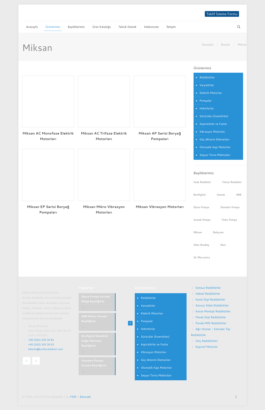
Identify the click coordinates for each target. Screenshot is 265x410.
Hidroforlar (207, 108)
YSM (73, 397)
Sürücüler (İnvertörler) (214, 116)
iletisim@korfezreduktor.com (45, 349)
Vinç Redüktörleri (207, 341)
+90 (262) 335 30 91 (41, 344)
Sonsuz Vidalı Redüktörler (212, 305)
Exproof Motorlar (207, 347)
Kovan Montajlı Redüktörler (213, 311)
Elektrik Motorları (211, 93)
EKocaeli (85, 397)
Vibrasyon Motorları (212, 132)
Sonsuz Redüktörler (208, 288)
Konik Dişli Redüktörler (210, 300)
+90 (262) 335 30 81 (41, 340)
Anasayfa (207, 44)
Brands (225, 44)
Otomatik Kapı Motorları (215, 147)
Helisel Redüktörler (208, 294)
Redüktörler (207, 77)
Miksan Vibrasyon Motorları (160, 206)
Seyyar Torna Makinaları (215, 155)
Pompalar (206, 101)
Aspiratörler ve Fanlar (213, 124)
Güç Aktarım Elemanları (214, 139)
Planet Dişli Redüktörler (211, 317)
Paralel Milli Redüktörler (211, 323)
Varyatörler (207, 85)
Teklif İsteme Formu (221, 14)
